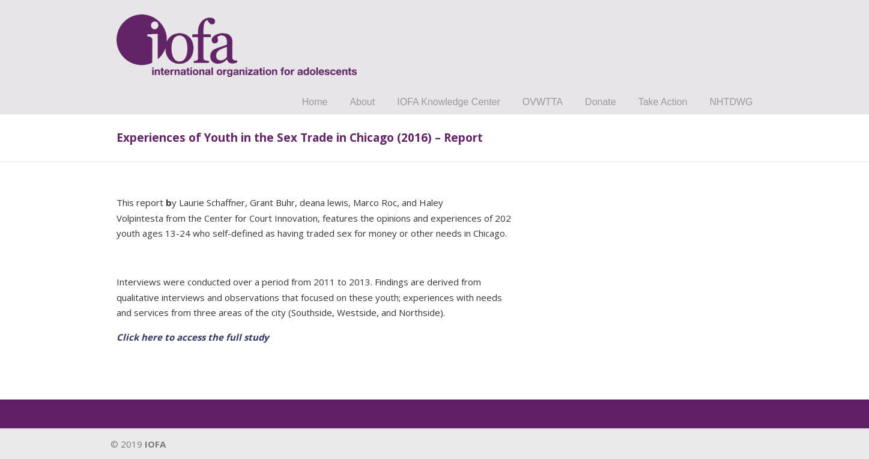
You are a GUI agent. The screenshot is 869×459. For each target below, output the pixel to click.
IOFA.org (237, 40)
